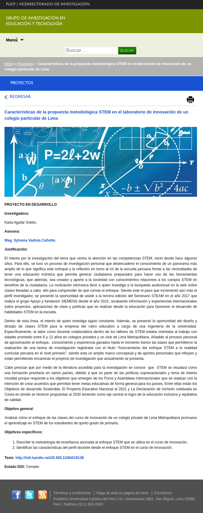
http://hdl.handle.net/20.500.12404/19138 (49, 458)
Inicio (8, 64)
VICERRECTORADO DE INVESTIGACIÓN (54, 5)
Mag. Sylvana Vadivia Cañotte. (30, 240)
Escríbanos (163, 493)
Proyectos (25, 64)
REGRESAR (20, 97)
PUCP (11, 5)
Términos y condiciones (72, 493)
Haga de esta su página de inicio (122, 493)
